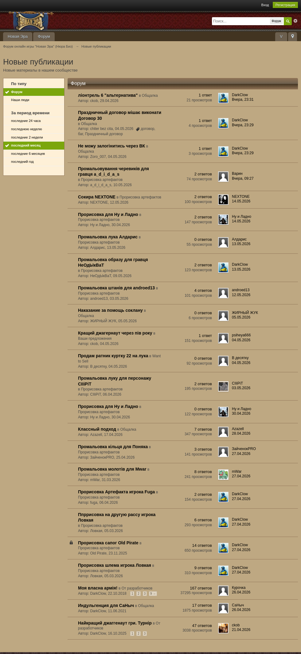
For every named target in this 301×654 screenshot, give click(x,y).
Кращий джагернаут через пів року (115, 333)
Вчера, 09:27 (243, 178)
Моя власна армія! (97, 587)
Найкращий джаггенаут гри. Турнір (115, 623)
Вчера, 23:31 (243, 99)
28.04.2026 (241, 433)
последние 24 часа (26, 121)
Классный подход (97, 429)
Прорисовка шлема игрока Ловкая (114, 565)
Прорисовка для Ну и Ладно (108, 214)
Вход (265, 5)
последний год (22, 161)
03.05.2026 (241, 388)
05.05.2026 (241, 317)
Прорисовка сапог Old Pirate (108, 542)
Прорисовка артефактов (102, 180)
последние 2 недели (27, 137)
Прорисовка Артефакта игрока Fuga (116, 491)
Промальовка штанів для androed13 (116, 287)
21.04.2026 (241, 630)
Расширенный (295, 20)
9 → (153, 593)
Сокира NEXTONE (96, 196)
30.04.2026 (241, 413)
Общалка (150, 95)
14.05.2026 (241, 201)
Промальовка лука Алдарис (108, 236)
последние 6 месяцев (28, 153)
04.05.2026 (241, 340)
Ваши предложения (94, 338)
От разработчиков (137, 588)
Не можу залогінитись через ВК (111, 145)
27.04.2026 (241, 454)
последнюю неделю (26, 129)
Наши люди (20, 100)
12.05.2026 (241, 295)
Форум (44, 36)
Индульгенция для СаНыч (106, 605)
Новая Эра (18, 36)
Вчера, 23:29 (243, 125)
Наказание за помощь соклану (110, 310)
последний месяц (26, 145)
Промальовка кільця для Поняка (113, 446)
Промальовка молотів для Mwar (112, 469)
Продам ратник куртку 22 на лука (113, 355)
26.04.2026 (241, 592)
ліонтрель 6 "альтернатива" (108, 95)
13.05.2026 (241, 244)
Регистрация (285, 5)
